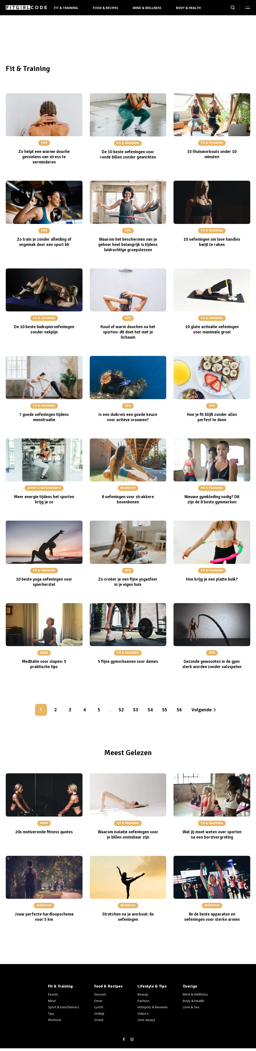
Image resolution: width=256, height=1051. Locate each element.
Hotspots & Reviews (153, 1007)
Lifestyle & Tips (152, 986)
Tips (51, 1013)
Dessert (100, 994)
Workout (54, 1020)
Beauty (143, 994)
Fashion (144, 1001)
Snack (99, 1020)
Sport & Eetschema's (63, 1007)
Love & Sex (191, 1007)
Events (53, 994)
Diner (98, 1001)
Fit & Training (66, 8)
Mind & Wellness (147, 8)
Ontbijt (99, 1013)
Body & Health (188, 8)
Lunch (98, 1007)
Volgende (202, 710)
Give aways (146, 1020)
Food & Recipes (105, 8)
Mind (52, 1001)
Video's (143, 1013)
